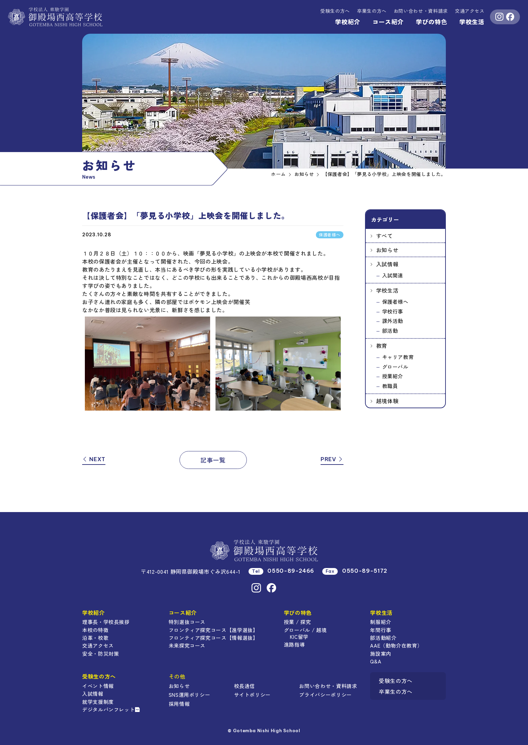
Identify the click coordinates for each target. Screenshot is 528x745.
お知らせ (387, 250)
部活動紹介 (383, 637)
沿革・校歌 (95, 637)
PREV (332, 459)
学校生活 (472, 21)
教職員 (390, 385)
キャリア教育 (398, 356)
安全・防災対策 (100, 653)
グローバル (395, 366)
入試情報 (387, 264)
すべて (384, 236)
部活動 (390, 330)
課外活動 (392, 320)
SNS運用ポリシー (189, 694)
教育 (381, 345)
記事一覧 (213, 459)
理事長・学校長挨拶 (106, 621)
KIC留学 (299, 636)
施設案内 (380, 653)
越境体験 (387, 401)
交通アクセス (470, 10)
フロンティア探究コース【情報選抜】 (213, 637)
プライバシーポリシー (325, 694)
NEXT (93, 459)
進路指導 (294, 644)
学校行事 (392, 311)
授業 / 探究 (297, 621)
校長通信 (244, 685)
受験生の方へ (335, 10)
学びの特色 (431, 21)
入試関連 (392, 275)
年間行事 (380, 629)
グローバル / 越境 (305, 629)
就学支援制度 (98, 701)
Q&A (375, 661)
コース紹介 (388, 21)
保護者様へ (395, 301)
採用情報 (179, 703)
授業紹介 (392, 376)
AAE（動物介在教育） (396, 645)
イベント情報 (98, 685)
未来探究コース (187, 645)
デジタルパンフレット (111, 709)
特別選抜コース (187, 621)
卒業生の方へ (372, 10)
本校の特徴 (95, 629)
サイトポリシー (252, 694)
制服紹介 (380, 621)
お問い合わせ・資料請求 (328, 685)
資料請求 (421, 10)
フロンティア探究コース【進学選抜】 (213, 629)
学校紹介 (347, 21)
